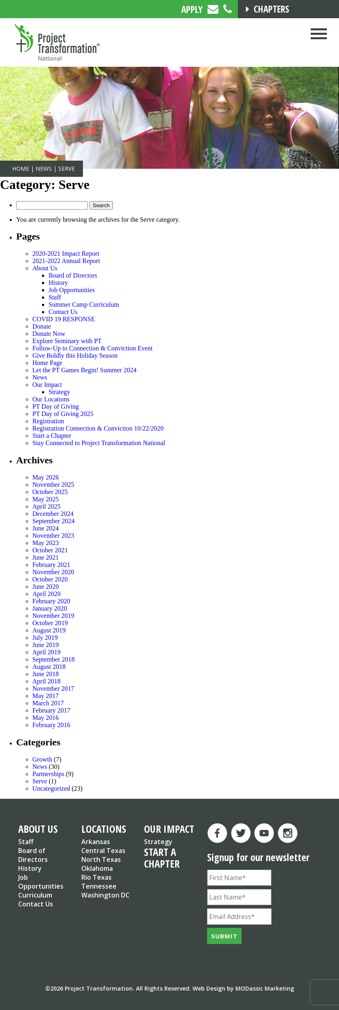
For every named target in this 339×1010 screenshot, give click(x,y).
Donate (41, 326)
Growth (42, 759)
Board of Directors (73, 275)
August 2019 (49, 630)
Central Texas (103, 850)
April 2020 (46, 593)
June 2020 (45, 586)
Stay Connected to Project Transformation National (98, 442)
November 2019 (53, 615)
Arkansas (95, 841)
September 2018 (53, 659)
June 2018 (45, 674)
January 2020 (49, 608)
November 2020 (53, 572)
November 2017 (53, 688)
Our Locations (51, 399)
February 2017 (51, 710)
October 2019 (50, 623)
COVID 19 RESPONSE (63, 319)
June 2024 (45, 528)
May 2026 (45, 477)
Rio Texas (96, 877)
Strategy (59, 391)
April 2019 (46, 652)
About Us (44, 268)
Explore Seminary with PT (67, 340)
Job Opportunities (72, 289)
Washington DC (105, 895)
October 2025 (50, 491)
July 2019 (45, 637)
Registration (48, 421)
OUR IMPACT (169, 829)
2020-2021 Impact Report (65, 253)
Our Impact (47, 384)
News (39, 377)
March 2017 (48, 703)
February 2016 (51, 724)
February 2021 (51, 564)
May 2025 (45, 499)
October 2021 (50, 550)
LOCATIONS (103, 829)
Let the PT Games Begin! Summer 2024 (84, 370)
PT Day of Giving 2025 (62, 413)
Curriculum (35, 895)
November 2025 (53, 484)
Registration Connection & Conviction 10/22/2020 (97, 428)
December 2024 (53, 513)
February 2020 (51, 601)
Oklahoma (97, 868)
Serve (39, 781)
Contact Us (63, 311)
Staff (55, 297)
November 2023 (53, 535)
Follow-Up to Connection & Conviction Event (92, 348)
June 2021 (45, 557)
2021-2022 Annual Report (66, 260)
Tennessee (99, 886)
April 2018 (46, 681)
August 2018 (49, 666)
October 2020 (50, 579)
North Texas (101, 859)
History (58, 282)
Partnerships (48, 773)
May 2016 (45, 717)
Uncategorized (51, 788)
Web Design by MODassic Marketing (243, 988)
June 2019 (45, 644)
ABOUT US (38, 829)
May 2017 (45, 695)
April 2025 (46, 506)
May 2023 (45, 542)
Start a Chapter (51, 435)
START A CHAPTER (162, 857)
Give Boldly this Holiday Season (75, 355)
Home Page (47, 362)
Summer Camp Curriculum (84, 304)
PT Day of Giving (55, 406)
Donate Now (48, 333)
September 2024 (53, 521)
